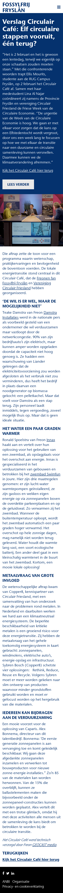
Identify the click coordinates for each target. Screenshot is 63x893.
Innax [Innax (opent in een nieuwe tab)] (51, 440)
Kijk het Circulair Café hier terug (27, 170)
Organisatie (20, 881)
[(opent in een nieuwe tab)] (44, 845)
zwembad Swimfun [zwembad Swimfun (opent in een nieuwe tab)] (45, 474)
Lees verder (18, 184)
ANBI (6, 881)
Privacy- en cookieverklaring (23, 886)
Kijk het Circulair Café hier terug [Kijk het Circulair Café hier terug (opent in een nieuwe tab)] (30, 859)
